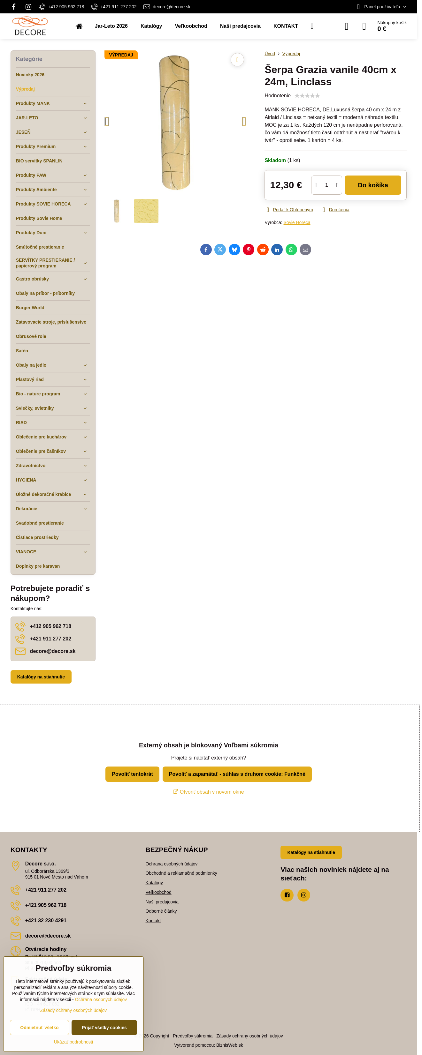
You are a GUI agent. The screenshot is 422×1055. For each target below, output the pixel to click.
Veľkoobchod (159, 892)
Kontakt (153, 920)
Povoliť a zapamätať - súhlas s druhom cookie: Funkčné (237, 774)
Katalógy (154, 882)
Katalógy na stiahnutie (41, 676)
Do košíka (373, 185)
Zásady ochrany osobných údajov (249, 1035)
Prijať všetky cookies (104, 1027)
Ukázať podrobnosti (73, 1041)
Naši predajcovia (162, 901)
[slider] (307, 95)
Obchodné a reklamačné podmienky (181, 873)
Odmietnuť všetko (39, 1027)
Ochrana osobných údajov (172, 863)
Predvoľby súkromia (192, 1035)
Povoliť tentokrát (132, 774)
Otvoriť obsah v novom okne (208, 792)
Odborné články (161, 911)
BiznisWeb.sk (229, 1045)
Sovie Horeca (297, 222)
